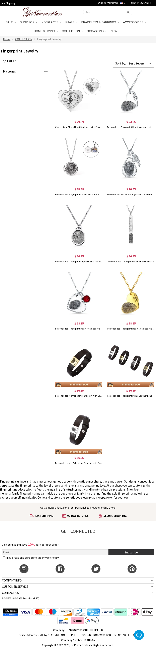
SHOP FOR (28, 22)
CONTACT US (10, 593)
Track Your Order (108, 3)
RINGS (71, 22)
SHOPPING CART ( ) (142, 3)
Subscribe (131, 552)
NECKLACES (51, 22)
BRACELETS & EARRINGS (100, 22)
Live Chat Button (139, 635)
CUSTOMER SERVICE (15, 587)
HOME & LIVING (46, 31)
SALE (11, 22)
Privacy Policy (50, 557)
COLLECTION (72, 31)
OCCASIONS (96, 31)
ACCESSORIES (134, 22)
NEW (114, 31)
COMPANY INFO (12, 580)
